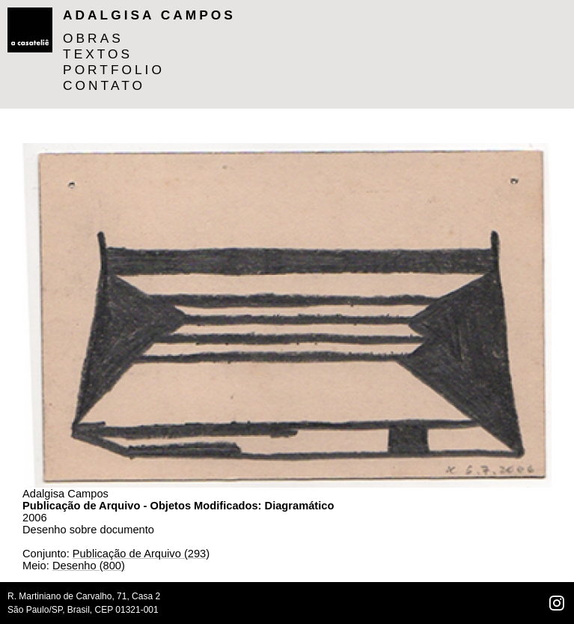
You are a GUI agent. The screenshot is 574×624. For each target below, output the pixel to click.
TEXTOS (97, 53)
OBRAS (93, 38)
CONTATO (104, 85)
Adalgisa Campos (149, 14)
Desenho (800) (88, 566)
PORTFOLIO (114, 69)
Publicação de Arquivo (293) (141, 554)
